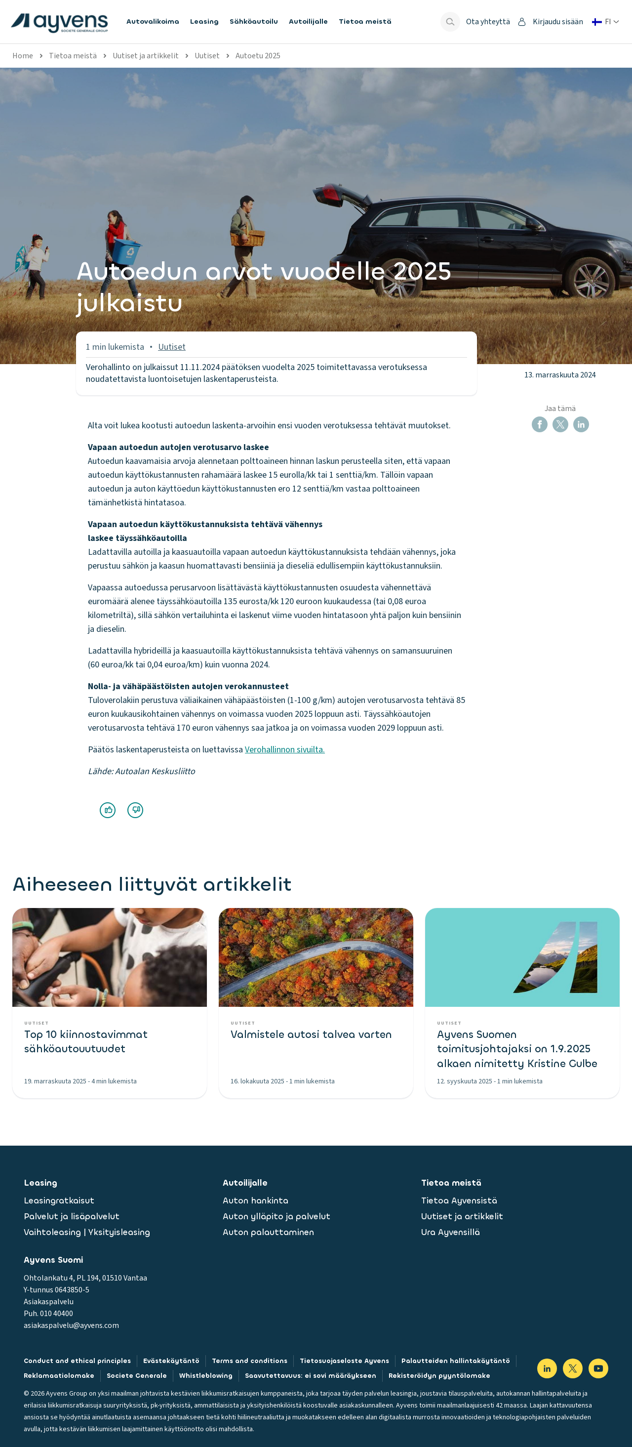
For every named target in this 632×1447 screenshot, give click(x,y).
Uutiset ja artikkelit (146, 56)
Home (22, 56)
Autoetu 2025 (258, 56)
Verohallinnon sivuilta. (285, 750)
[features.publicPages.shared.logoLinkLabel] (59, 21)
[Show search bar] (450, 22)
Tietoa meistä (73, 56)
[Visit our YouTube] (598, 1368)
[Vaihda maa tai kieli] (605, 22)
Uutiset (207, 56)
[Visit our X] (573, 1368)
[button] (540, 424)
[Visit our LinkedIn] (547, 1368)
